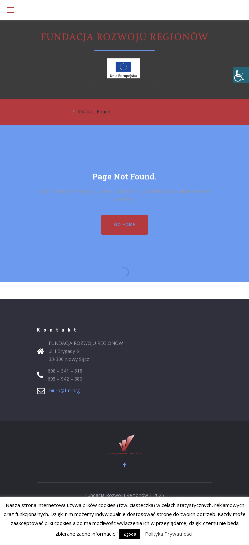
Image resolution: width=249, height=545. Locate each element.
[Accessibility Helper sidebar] (241, 75)
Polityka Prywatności (168, 533)
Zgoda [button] (129, 534)
